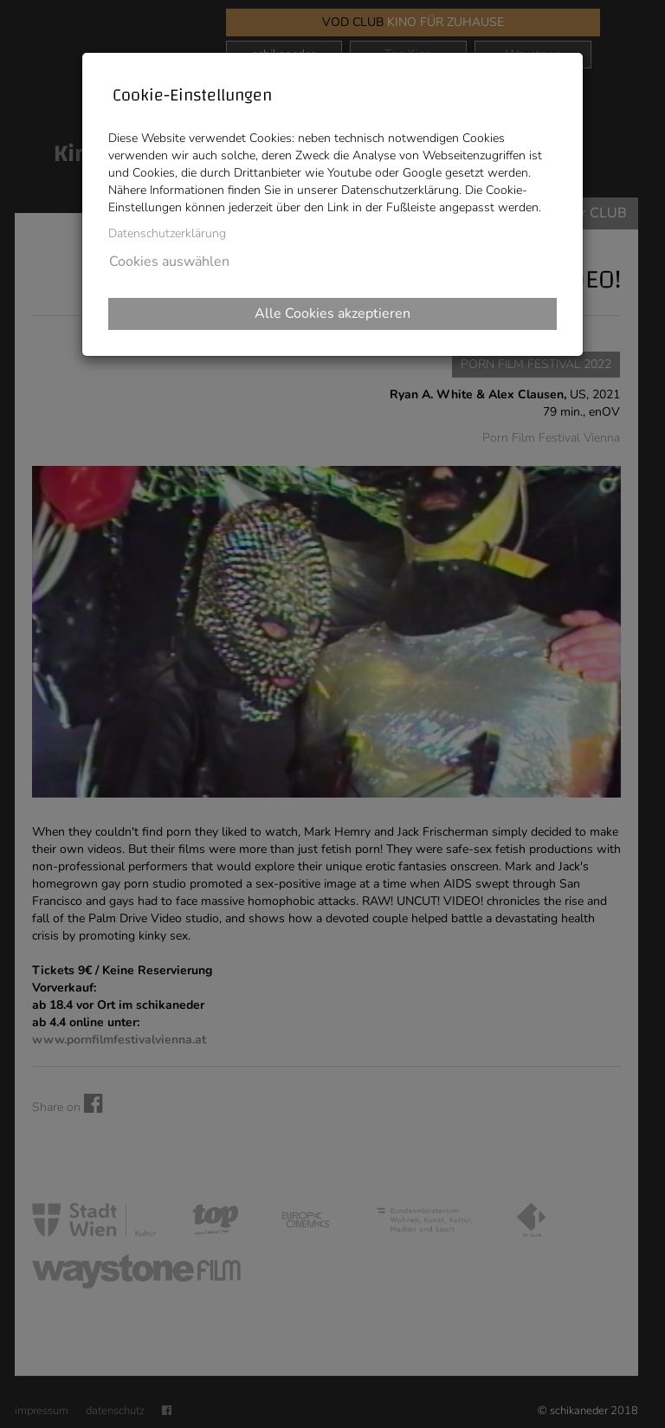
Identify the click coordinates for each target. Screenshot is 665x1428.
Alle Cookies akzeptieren (332, 313)
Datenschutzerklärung (167, 233)
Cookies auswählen (169, 261)
